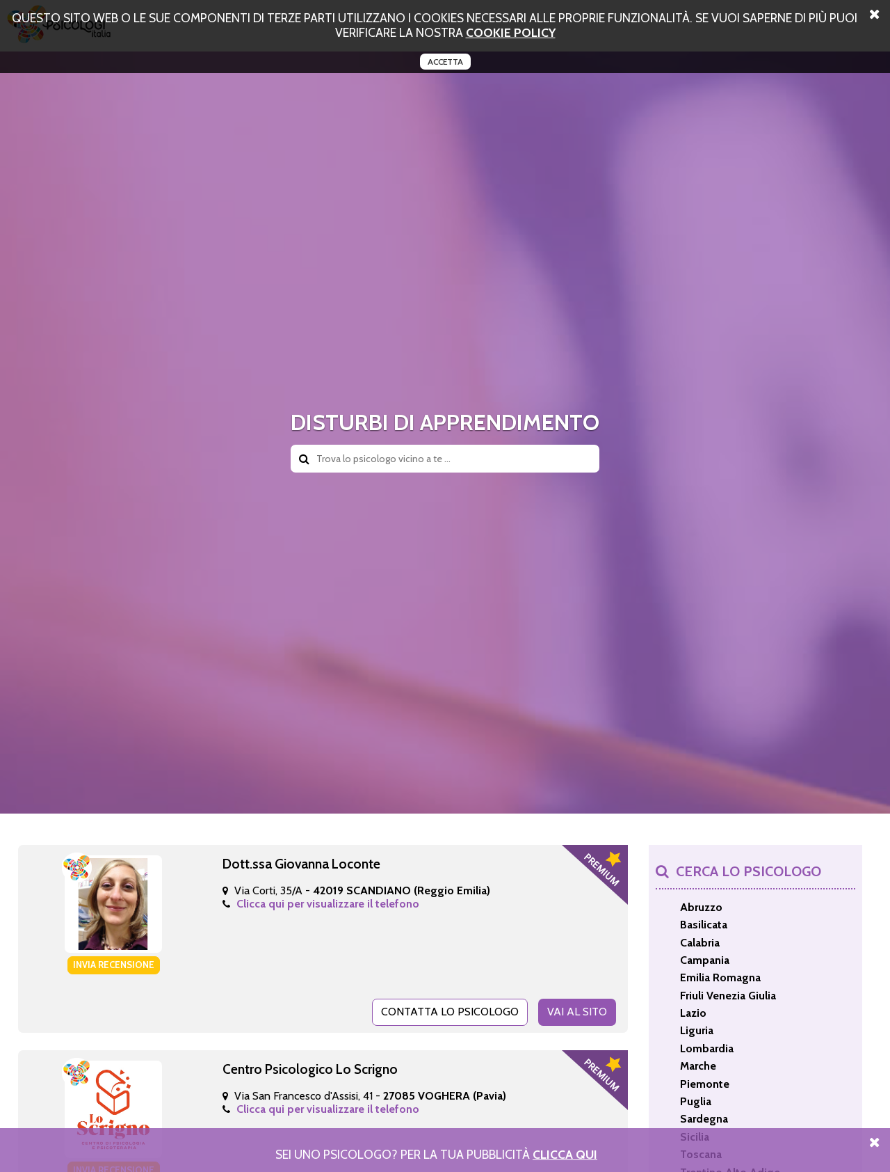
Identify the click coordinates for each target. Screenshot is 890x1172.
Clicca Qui (565, 1154)
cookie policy (511, 32)
